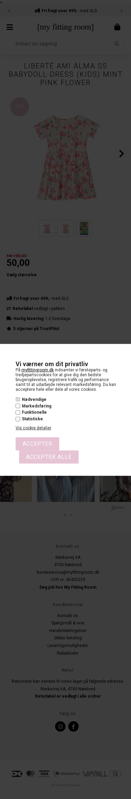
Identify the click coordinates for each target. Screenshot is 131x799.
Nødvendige (34, 399)
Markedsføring (36, 406)
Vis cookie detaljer (33, 428)
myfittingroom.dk (37, 370)
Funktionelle (34, 412)
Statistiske (32, 419)
